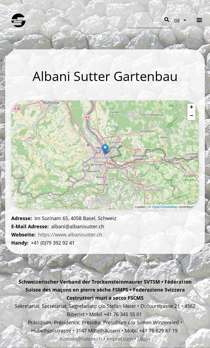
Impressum (120, 338)
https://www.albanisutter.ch (70, 234)
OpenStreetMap (164, 207)
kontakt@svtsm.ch (81, 338)
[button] (105, 149)
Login (144, 338)
